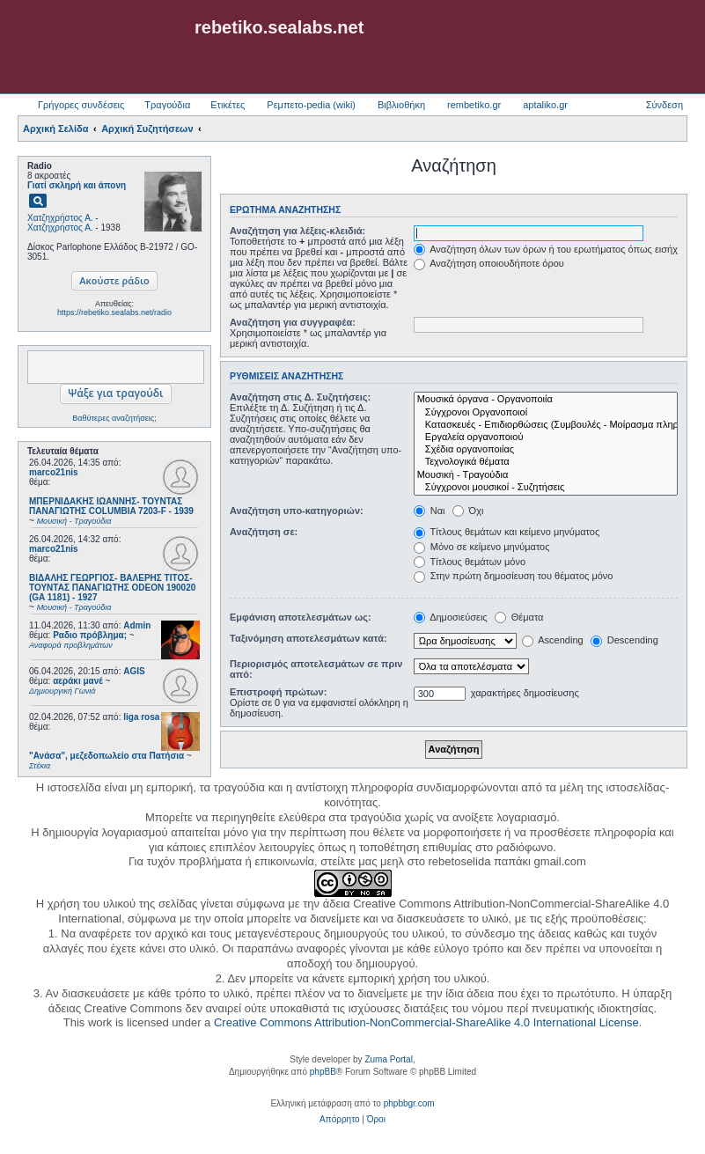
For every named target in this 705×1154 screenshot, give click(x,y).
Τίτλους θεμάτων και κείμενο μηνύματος (507, 531)
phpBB (323, 1072)
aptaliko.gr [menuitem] (545, 104)
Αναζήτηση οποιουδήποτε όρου (489, 263)
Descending (624, 640)
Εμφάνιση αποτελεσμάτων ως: (300, 617)
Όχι (468, 510)
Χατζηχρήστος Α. (60, 218)
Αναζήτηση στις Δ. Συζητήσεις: (300, 397)
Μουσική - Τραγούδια (545, 475)
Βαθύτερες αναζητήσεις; (114, 418)
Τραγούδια (167, 104)
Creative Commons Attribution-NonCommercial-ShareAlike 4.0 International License (426, 1022)
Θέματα (519, 617)
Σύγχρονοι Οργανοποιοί (545, 413)
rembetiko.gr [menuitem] (474, 104)
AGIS (133, 671)
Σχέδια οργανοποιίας (545, 450)
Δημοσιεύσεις (451, 617)
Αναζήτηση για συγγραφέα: (293, 322)
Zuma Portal (388, 1059)
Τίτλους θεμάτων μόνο (469, 561)
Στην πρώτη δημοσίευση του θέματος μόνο (513, 575)
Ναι (429, 510)
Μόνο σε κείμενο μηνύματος (482, 546)
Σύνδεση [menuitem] (664, 104)
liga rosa (141, 717)
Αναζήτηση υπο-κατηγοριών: (297, 510)
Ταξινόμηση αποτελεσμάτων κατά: (308, 638)
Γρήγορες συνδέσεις (81, 104)
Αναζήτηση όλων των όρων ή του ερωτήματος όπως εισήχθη (551, 249)
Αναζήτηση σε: (263, 531)
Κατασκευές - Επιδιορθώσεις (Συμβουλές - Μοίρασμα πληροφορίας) (545, 425)
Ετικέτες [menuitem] (227, 104)
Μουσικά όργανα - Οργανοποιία (545, 399)
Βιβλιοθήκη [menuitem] (401, 104)
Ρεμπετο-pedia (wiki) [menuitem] (311, 104)
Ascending (553, 640)
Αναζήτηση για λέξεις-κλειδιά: (297, 230)
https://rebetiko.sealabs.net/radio (114, 312)
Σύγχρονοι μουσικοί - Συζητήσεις (545, 487)
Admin (137, 625)
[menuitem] (339, 1120)
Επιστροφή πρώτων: (278, 692)
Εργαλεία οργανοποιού (545, 437)
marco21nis (53, 472)
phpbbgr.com (409, 1103)
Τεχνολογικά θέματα (545, 462)
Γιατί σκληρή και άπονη (76, 185)
